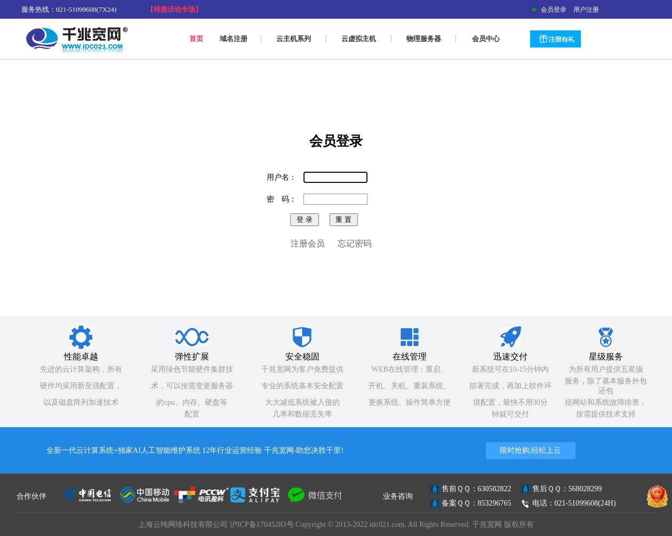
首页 (196, 39)
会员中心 (486, 39)
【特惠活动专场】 (174, 9)
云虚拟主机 (358, 39)
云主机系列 (293, 39)
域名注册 (233, 39)
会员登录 (552, 9)
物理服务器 (423, 39)
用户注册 (584, 9)
